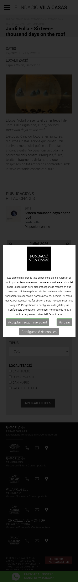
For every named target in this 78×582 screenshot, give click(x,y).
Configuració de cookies (39, 331)
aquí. (60, 314)
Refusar (64, 322)
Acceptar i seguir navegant (27, 322)
